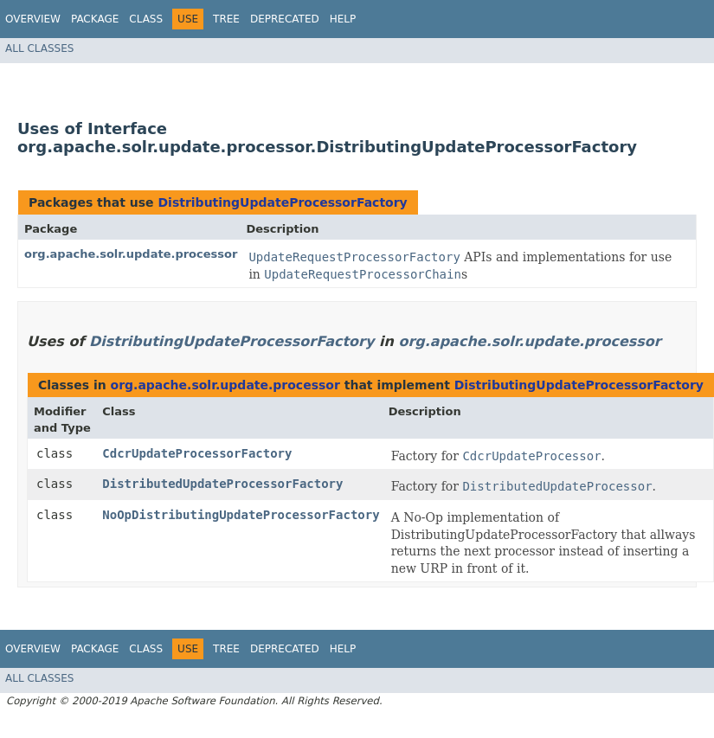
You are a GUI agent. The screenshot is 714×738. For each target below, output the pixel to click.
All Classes (39, 48)
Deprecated (284, 19)
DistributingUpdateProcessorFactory (282, 202)
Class (146, 19)
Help (343, 19)
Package (95, 19)
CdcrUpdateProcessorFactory (197, 453)
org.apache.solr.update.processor (130, 253)
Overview (33, 19)
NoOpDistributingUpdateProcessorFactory (240, 515)
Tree (226, 19)
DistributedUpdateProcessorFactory (222, 484)
